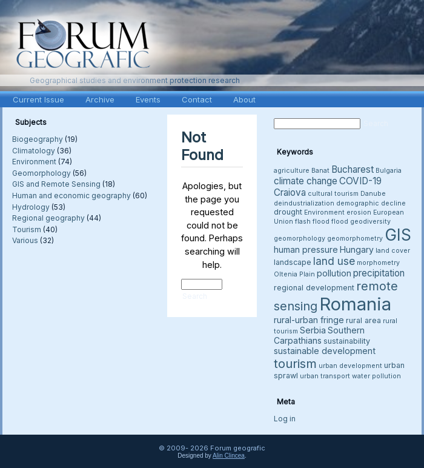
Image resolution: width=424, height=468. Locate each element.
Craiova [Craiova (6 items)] (290, 192)
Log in (285, 418)
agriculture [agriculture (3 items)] (292, 171)
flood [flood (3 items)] (339, 222)
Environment (34, 161)
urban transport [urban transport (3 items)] (325, 376)
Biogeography (37, 139)
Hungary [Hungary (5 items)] (357, 249)
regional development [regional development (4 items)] (314, 287)
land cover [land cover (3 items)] (393, 251)
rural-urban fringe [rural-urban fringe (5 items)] (309, 320)
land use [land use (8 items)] (334, 261)
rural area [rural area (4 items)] (363, 320)
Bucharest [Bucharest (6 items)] (352, 169)
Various (25, 240)
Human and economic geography (71, 195)
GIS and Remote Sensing (56, 184)
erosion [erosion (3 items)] (358, 212)
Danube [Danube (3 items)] (373, 194)
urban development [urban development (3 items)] (350, 366)
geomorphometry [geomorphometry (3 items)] (355, 238)
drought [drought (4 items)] (288, 211)
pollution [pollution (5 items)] (334, 273)
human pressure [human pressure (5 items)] (306, 249)
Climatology (33, 150)
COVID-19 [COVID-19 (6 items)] (360, 181)
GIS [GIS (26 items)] (398, 235)
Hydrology (31, 207)
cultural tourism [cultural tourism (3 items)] (333, 194)
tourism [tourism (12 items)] (295, 363)
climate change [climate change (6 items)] (305, 181)
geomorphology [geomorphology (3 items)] (299, 238)
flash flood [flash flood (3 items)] (312, 222)
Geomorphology (41, 173)
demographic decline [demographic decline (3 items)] (371, 203)
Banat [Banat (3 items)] (320, 171)
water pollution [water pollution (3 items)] (376, 376)
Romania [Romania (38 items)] (355, 304)
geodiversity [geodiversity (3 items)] (370, 222)
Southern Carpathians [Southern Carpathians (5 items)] (319, 335)
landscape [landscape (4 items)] (292, 262)
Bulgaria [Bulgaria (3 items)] (389, 171)
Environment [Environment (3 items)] (324, 212)
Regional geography (48, 217)
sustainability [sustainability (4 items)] (346, 341)
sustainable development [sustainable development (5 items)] (325, 351)
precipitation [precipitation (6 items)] (379, 273)
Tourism (26, 229)
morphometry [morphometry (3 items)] (378, 263)
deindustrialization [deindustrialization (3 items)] (304, 203)
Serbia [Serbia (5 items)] (313, 330)
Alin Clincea (229, 455)
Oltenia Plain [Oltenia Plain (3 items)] (294, 274)
